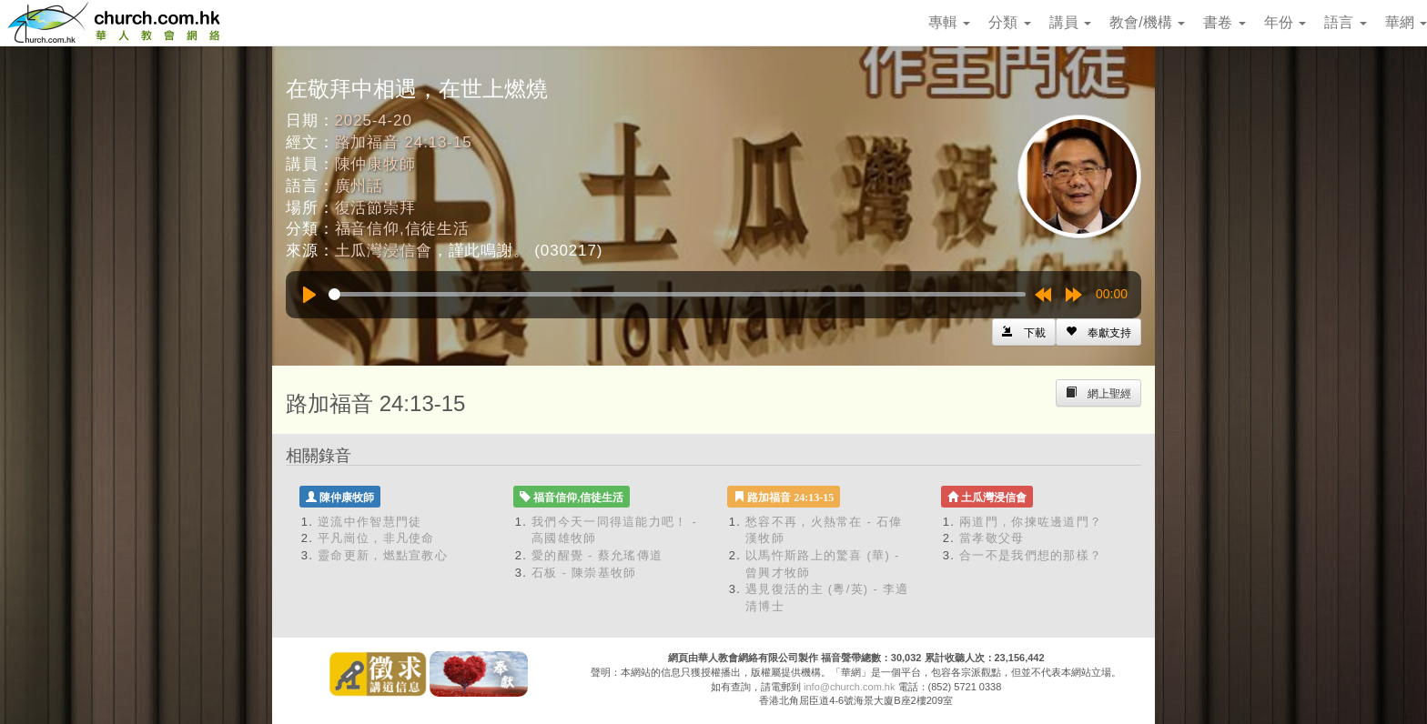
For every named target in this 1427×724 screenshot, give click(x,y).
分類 (1009, 22)
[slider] (677, 294)
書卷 (1224, 22)
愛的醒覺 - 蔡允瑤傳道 (597, 555)
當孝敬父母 (992, 538)
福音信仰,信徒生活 (402, 228)
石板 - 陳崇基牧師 (584, 572)
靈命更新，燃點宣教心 (383, 555)
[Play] (309, 294)
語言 (1345, 22)
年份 (1285, 22)
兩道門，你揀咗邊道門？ (1030, 521)
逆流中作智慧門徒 (369, 521)
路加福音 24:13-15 (403, 142)
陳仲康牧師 (375, 164)
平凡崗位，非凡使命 (376, 538)
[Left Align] (1098, 332)
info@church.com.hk (849, 686)
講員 (1070, 22)
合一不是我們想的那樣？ (1030, 555)
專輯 (949, 22)
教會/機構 (1147, 22)
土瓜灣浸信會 (383, 250)
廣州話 (359, 186)
